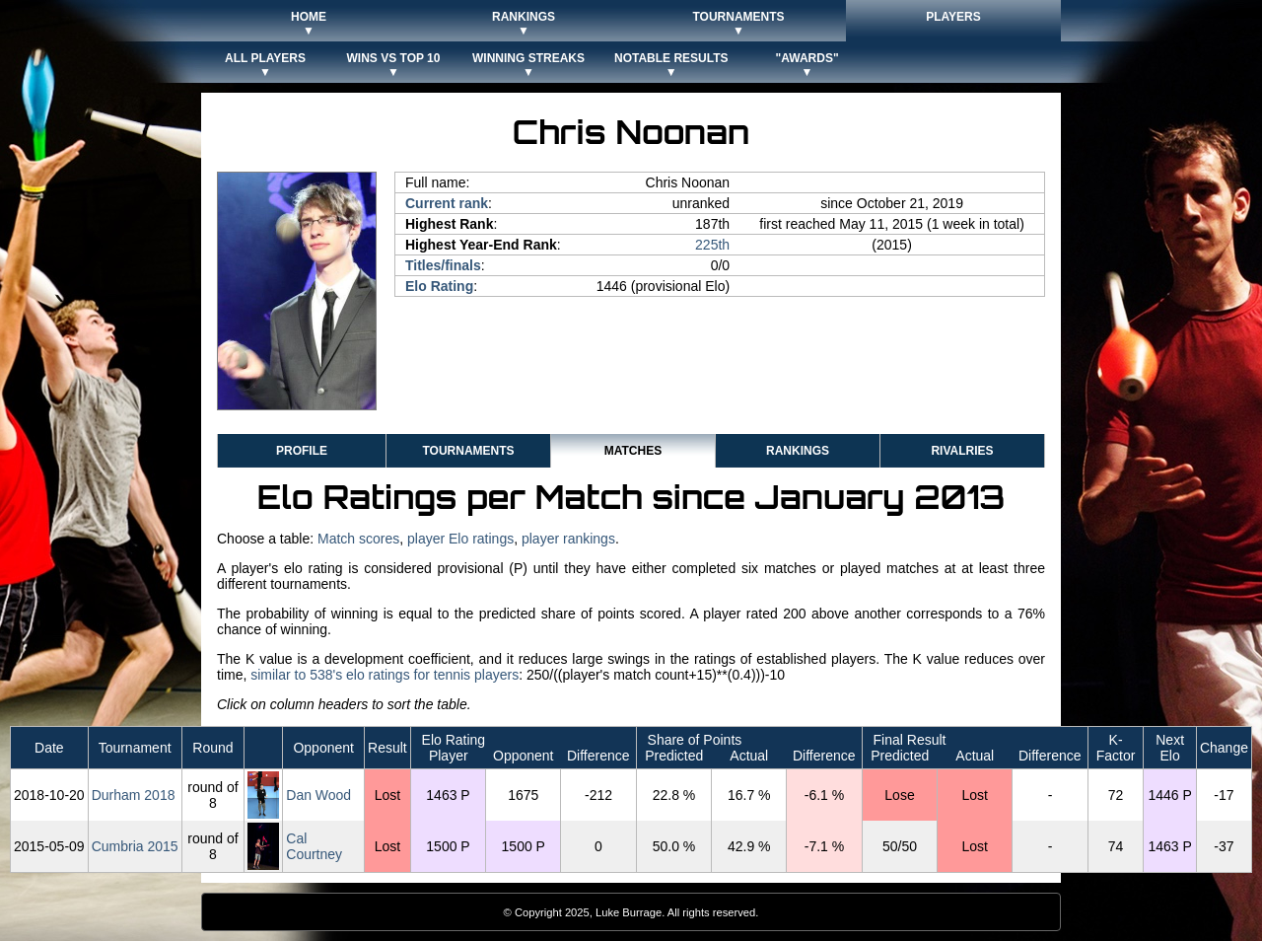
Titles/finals (443, 265)
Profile (301, 451)
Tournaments (468, 451)
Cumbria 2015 (135, 846)
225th (712, 245)
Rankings (797, 451)
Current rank (446, 203)
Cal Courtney (314, 846)
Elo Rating (439, 286)
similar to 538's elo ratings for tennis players (384, 675)
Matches (633, 451)
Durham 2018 (133, 795)
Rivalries (962, 451)
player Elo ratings (460, 538)
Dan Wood (318, 795)
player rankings (568, 538)
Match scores (358, 538)
